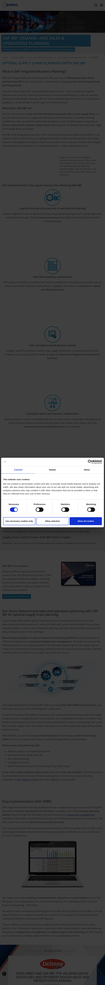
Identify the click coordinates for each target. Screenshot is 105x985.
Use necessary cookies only (19, 521)
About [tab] (87, 470)
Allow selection (52, 521)
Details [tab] (52, 470)
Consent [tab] (18, 470)
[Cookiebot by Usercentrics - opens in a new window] (90, 462)
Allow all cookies (86, 521)
